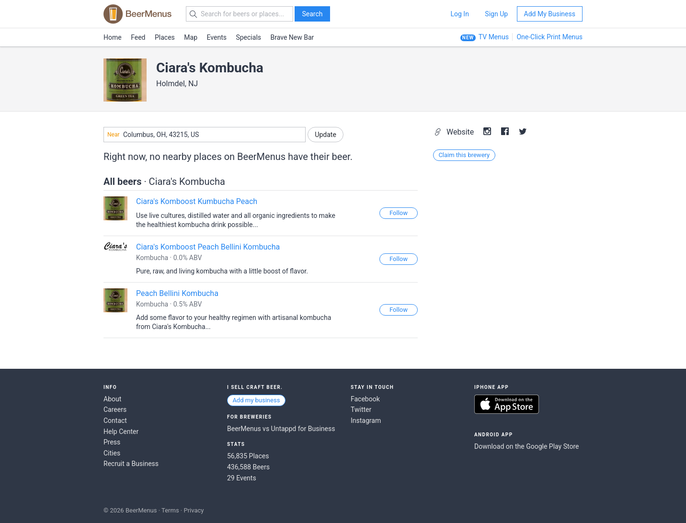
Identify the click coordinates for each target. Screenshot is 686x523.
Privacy (193, 510)
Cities (111, 453)
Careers (114, 409)
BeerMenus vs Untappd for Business (281, 428)
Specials (248, 37)
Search (312, 14)
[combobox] (204, 134)
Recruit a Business (131, 463)
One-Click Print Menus (549, 37)
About (112, 399)
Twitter (361, 409)
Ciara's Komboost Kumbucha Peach (196, 201)
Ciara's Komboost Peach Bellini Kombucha (208, 246)
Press (111, 442)
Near (113, 134)
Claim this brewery (464, 155)
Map (190, 37)
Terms (170, 510)
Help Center (120, 431)
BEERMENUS (137, 14)
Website (455, 131)
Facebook (365, 399)
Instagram (366, 420)
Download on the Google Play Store (526, 446)
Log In (459, 14)
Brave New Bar (292, 37)
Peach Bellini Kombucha (177, 293)
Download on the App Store (506, 404)
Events (217, 37)
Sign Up (496, 14)
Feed (138, 37)
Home (112, 37)
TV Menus (494, 37)
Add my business (256, 400)
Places (165, 37)
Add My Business (549, 14)
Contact (115, 420)
